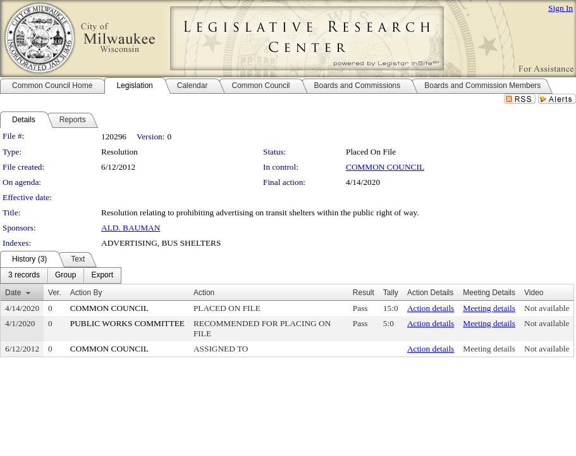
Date (13, 292)
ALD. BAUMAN (130, 227)
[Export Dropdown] (102, 275)
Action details (430, 308)
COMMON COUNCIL (385, 167)
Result (363, 292)
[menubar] (60, 275)
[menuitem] (24, 275)
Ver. (54, 292)
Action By (86, 292)
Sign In (560, 8)
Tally (390, 292)
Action (203, 292)
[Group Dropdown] (65, 275)
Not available (546, 308)
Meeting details (489, 308)
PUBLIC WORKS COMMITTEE (127, 323)
